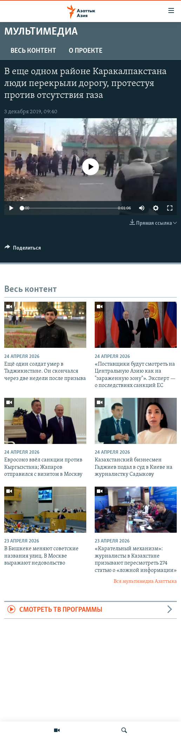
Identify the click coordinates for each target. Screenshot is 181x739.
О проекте (85, 51)
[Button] (23, 249)
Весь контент (33, 51)
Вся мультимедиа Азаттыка (145, 581)
